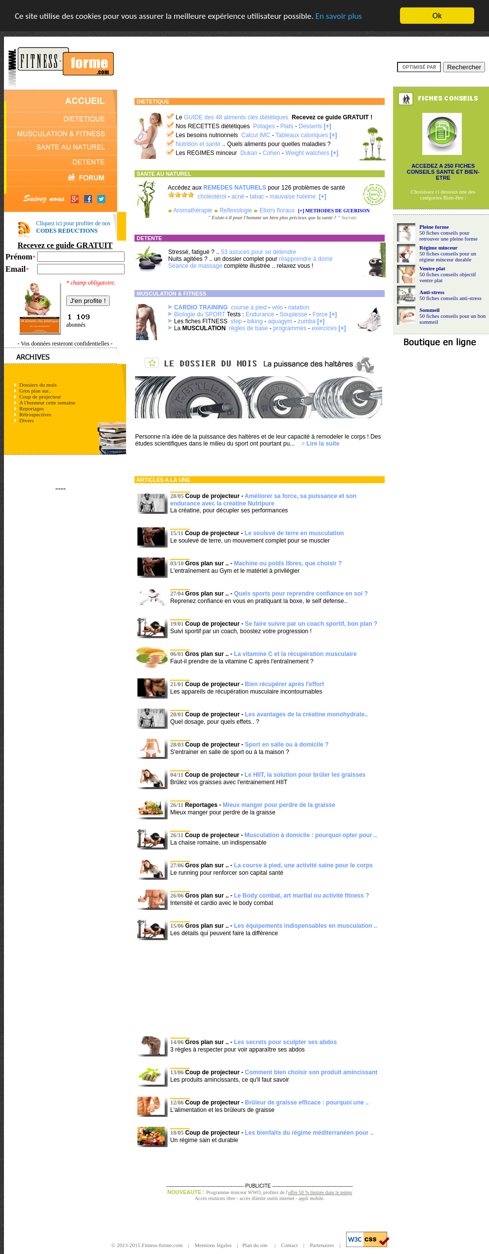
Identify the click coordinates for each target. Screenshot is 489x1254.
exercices (324, 328)
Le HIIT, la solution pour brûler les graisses (305, 774)
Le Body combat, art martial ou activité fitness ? (301, 895)
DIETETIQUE (152, 101)
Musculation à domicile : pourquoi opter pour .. (311, 835)
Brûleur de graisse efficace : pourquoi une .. (307, 1102)
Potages (264, 126)
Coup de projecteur (40, 397)
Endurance (260, 314)
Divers (26, 420)
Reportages (31, 408)
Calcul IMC (255, 135)
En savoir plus (338, 15)
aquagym (280, 321)
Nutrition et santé (198, 144)
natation (299, 307)
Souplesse (293, 314)
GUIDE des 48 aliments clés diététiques (236, 117)
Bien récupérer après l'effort (284, 684)
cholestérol (212, 196)
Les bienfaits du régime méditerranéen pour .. (309, 1132)
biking (255, 321)
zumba (306, 321)
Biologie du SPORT (199, 314)
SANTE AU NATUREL (163, 174)
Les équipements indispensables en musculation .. (305, 925)
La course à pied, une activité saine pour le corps (303, 865)
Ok (437, 15)
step (236, 321)
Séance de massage (195, 265)
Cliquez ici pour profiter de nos (73, 227)
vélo (277, 307)
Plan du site (255, 1245)
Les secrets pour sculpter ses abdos (285, 1042)
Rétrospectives (35, 414)
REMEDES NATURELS (234, 187)
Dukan (249, 153)
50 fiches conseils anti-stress (450, 298)
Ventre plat (432, 268)
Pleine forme (434, 226)
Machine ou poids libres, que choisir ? (288, 563)
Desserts (310, 126)
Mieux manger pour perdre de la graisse (279, 805)
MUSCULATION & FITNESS (171, 294)
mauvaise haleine (292, 196)
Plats (287, 126)
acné (237, 196)
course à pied (249, 307)
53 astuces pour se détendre (258, 252)
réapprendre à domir (306, 258)
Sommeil (429, 309)
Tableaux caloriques (301, 135)
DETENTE (149, 238)
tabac (257, 196)
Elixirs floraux (277, 210)
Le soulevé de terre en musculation (294, 533)
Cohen (271, 153)
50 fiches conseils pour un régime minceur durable (447, 256)
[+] (327, 126)
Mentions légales (214, 1245)
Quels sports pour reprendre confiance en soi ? (301, 593)
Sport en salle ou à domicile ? (286, 744)
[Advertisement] (260, 987)
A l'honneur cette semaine (47, 402)
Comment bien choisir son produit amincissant (311, 1072)
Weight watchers (307, 153)
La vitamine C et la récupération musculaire (295, 654)
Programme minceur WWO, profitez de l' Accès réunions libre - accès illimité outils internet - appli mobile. (273, 1195)
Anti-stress (432, 292)
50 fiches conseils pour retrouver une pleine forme (448, 235)
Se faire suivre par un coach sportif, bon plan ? (311, 623)
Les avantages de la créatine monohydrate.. (306, 714)
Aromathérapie (193, 210)
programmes (289, 328)
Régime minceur (438, 247)
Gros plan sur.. (35, 391)
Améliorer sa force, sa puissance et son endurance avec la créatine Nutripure (263, 500)
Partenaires (322, 1245)
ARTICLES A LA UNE (163, 480)
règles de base (248, 328)
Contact (289, 1245)
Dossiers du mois (38, 385)
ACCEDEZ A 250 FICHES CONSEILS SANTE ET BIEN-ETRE (443, 172)
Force (320, 314)
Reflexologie (236, 210)
